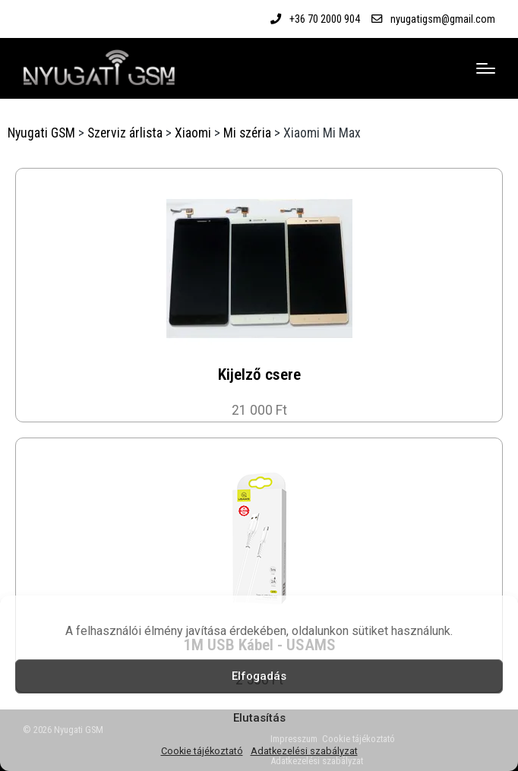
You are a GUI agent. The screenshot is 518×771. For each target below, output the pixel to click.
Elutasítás (259, 718)
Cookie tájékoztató (202, 751)
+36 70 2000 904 (324, 19)
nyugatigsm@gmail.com (442, 19)
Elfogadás (259, 676)
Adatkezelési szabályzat (304, 751)
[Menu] (485, 68)
